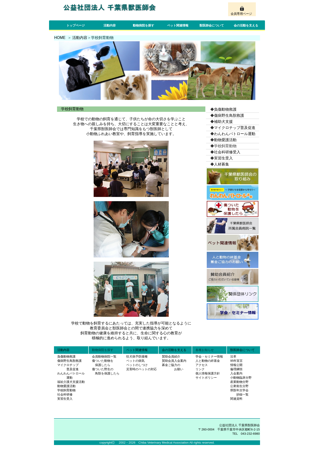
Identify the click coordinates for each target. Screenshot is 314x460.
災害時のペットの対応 (141, 369)
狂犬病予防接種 (137, 356)
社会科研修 (65, 394)
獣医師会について (211, 25)
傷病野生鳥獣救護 (229, 115)
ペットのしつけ (137, 365)
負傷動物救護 (225, 109)
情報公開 (236, 365)
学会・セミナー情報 (209, 356)
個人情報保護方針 (207, 373)
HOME (59, 38)
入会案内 (236, 373)
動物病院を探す (143, 25)
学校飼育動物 (66, 390)
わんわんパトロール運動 (234, 134)
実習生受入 (223, 158)
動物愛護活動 (225, 140)
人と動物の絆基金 (207, 360)
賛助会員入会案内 (174, 360)
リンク (200, 369)
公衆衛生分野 (239, 386)
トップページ (75, 25)
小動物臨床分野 (241, 377)
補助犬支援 (223, 122)
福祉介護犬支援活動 (71, 382)
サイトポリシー (206, 377)
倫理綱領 (236, 369)
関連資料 (236, 398)
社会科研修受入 (227, 152)
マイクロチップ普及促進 (234, 128)
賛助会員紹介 (171, 356)
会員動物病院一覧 (102, 356)
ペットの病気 (135, 360)
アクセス (201, 365)
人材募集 (221, 164)
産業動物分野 (239, 382)
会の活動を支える (246, 25)
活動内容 (109, 25)
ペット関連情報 (177, 25)
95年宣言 (236, 360)
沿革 (233, 356)
